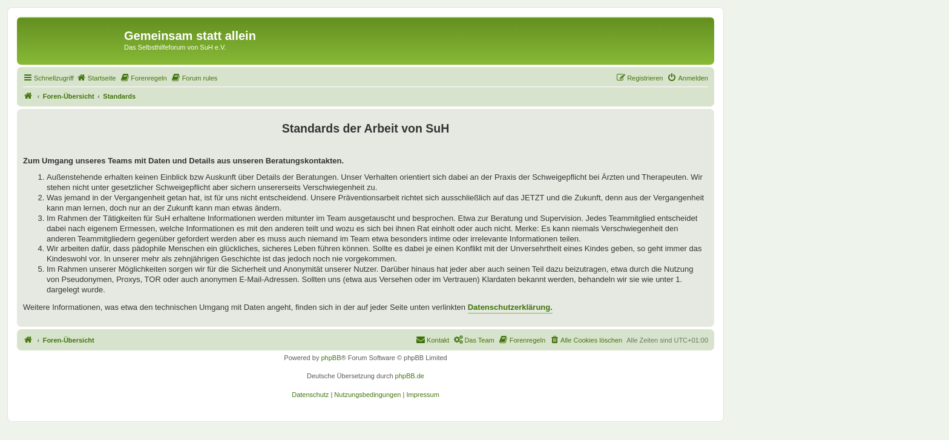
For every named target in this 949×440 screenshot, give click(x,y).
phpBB (331, 357)
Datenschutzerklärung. (510, 307)
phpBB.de (409, 375)
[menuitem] (96, 78)
